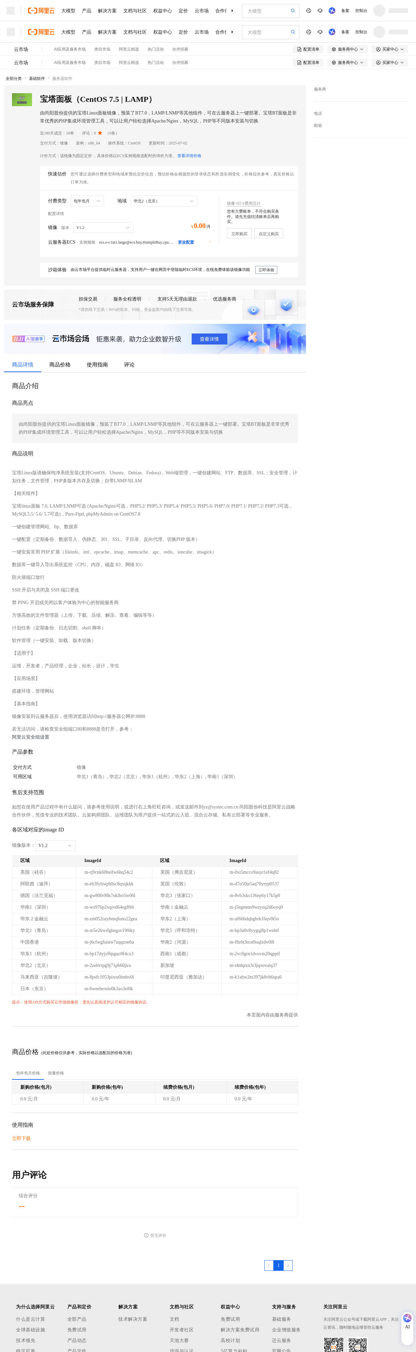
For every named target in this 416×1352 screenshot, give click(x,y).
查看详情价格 (189, 155)
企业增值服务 (286, 1329)
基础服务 (281, 1319)
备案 (345, 10)
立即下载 (21, 1138)
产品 (86, 10)
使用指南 (97, 364)
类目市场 (102, 49)
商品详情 (22, 364)
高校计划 (230, 1340)
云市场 (202, 10)
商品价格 (60, 364)
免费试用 (77, 1329)
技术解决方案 (132, 1319)
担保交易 (88, 299)
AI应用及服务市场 (70, 49)
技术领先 (25, 1340)
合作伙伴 (224, 10)
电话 (318, 113)
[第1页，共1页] (278, 1265)
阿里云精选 (129, 49)
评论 (129, 364)
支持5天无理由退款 (177, 299)
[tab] (28, 1073)
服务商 (320, 89)
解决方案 (107, 10)
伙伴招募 (180, 49)
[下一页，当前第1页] (288, 1265)
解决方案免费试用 (240, 1329)
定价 (183, 10)
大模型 (68, 10)
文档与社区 (135, 10)
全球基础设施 (30, 1329)
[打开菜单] (10, 10)
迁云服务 (281, 1340)
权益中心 (162, 10)
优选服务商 (224, 299)
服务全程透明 (127, 299)
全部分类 (14, 78)
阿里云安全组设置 (30, 737)
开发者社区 (182, 1329)
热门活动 (156, 49)
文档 (174, 1319)
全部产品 (77, 1319)
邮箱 (318, 125)
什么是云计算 (30, 1319)
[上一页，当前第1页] (269, 1265)
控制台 (361, 10)
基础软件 (37, 78)
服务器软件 (62, 78)
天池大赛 (179, 1340)
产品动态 (77, 1340)
